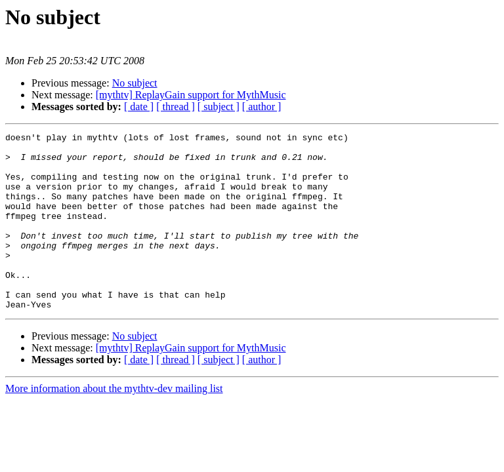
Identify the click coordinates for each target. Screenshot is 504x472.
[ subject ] (219, 106)
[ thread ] (175, 106)
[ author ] (262, 106)
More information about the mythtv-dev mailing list (114, 423)
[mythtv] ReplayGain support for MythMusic (191, 94)
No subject (135, 82)
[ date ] (139, 106)
